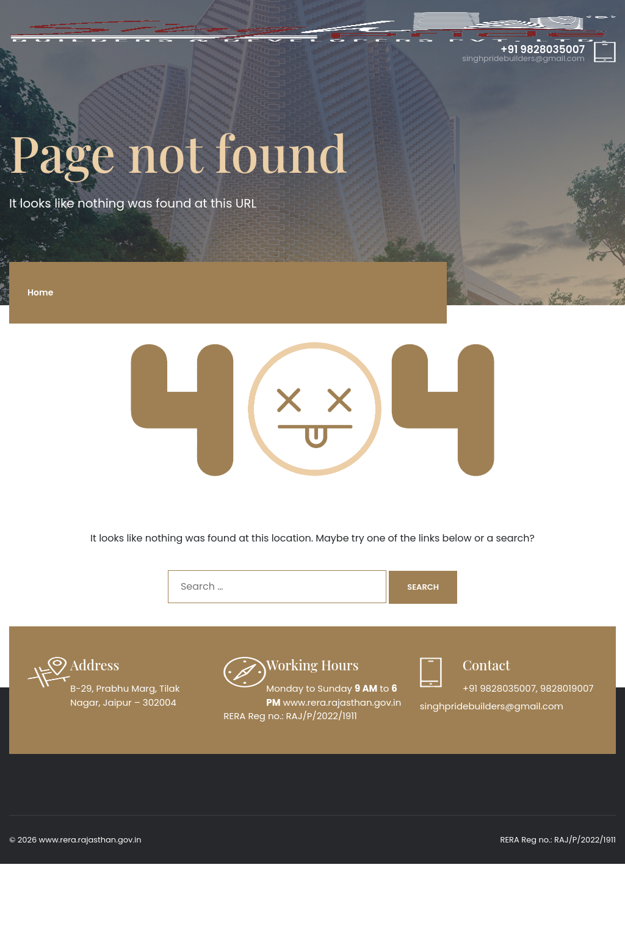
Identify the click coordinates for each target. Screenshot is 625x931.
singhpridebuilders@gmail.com (523, 59)
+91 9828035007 (542, 50)
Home (40, 292)
